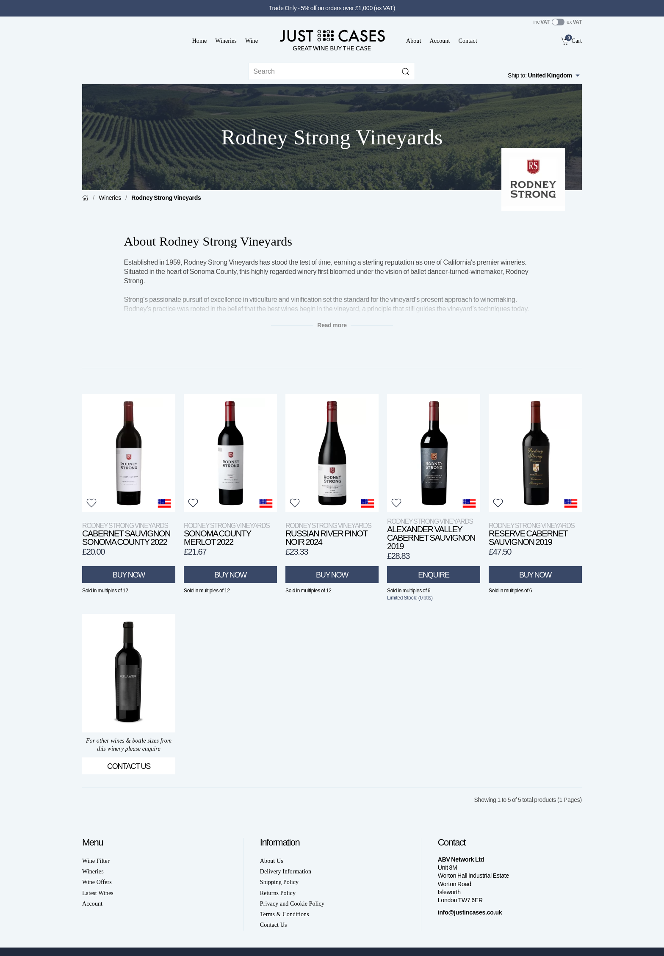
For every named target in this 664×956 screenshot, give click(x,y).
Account (439, 41)
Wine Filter (96, 861)
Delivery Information (285, 871)
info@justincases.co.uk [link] (470, 912)
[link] (571, 40)
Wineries (226, 41)
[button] (91, 503)
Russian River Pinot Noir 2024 (328, 534)
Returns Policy (278, 893)
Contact (467, 41)
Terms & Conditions (284, 914)
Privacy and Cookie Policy (292, 904)
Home (199, 41)
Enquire (433, 575)
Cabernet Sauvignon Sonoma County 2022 (126, 534)
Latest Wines (97, 893)
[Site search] (332, 71)
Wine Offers (97, 882)
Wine (251, 41)
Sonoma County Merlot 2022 (227, 534)
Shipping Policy (279, 882)
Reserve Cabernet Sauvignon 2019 (532, 534)
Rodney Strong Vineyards (166, 197)
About (413, 41)
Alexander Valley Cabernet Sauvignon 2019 (431, 534)
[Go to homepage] (332, 39)
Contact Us (128, 766)
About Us (271, 861)
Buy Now (129, 575)
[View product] (128, 453)
